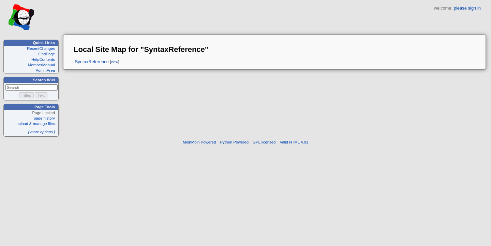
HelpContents (43, 59)
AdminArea (45, 70)
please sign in (467, 8)
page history (44, 118)
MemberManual (41, 65)
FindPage (46, 54)
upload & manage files (35, 124)
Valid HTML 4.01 (294, 142)
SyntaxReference (92, 61)
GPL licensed (264, 142)
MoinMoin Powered (199, 142)
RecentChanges (41, 48)
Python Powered (234, 142)
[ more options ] (41, 132)
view (114, 62)
